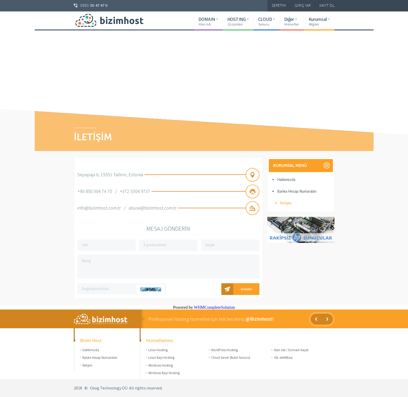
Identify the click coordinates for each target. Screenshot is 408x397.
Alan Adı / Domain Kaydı (291, 350)
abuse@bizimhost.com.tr (152, 208)
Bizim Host (108, 319)
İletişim (285, 202)
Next (327, 319)
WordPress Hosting (224, 350)
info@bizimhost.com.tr (99, 208)
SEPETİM (279, 6)
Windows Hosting (160, 365)
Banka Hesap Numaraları (296, 191)
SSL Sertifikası (283, 357)
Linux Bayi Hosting (161, 357)
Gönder (246, 289)
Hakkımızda (286, 179)
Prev (316, 319)
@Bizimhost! (260, 319)
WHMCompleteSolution (214, 307)
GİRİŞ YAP (303, 6)
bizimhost (113, 20)
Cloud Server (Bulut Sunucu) (230, 357)
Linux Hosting (158, 350)
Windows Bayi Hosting (164, 373)
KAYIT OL (326, 6)
